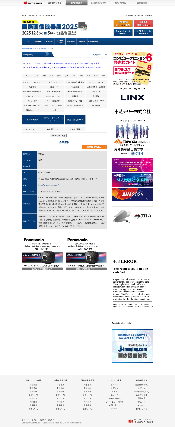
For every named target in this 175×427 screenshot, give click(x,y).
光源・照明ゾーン (75, 119)
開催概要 (38, 41)
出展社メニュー (143, 23)
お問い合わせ (128, 15)
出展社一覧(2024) (100, 55)
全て (27, 76)
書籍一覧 (114, 385)
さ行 (51, 76)
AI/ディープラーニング (32, 105)
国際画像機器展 (77, 2)
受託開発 (96, 96)
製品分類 (141, 402)
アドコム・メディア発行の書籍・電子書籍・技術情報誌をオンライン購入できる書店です (65, 63)
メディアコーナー (32, 129)
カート (114, 391)
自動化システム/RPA (96, 101)
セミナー (49, 41)
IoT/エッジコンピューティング (74, 105)
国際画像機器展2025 (29, 48)
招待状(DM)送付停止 (123, 32)
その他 (53, 110)
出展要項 (33, 405)
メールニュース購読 (114, 402)
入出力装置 (75, 87)
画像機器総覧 (142, 2)
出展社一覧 (71, 41)
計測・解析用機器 (53, 92)
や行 (88, 76)
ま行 (81, 76)
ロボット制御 (32, 101)
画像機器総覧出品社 (94, 147)
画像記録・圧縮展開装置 (32, 92)
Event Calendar (114, 398)
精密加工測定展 (60, 380)
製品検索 (141, 398)
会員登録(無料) (141, 385)
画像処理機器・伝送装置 (96, 87)
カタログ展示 (75, 129)
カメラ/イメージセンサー (32, 82)
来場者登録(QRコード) (123, 23)
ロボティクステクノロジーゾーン (53, 119)
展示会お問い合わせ (98, 2)
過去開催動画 (93, 41)
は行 (73, 76)
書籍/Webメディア (32, 110)
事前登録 (33, 388)
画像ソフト (96, 92)
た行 (59, 76)
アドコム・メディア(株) (33, 2)
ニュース (114, 395)
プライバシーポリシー (30, 420)
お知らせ (141, 405)
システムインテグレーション (54, 96)
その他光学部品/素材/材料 (74, 82)
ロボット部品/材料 (53, 101)
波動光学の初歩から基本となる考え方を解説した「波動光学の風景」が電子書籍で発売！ (65, 67)
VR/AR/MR (96, 105)
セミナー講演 (32, 119)
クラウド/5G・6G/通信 (53, 105)
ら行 (95, 76)
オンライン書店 (120, 2)
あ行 (36, 76)
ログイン (114, 388)
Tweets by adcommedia (121, 323)
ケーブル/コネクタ (96, 82)
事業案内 (43, 420)
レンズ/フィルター (53, 82)
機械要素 (75, 96)
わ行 (103, 76)
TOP (27, 41)
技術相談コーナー (60, 41)
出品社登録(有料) (141, 391)
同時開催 (82, 41)
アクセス (33, 398)
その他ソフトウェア (32, 96)
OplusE (114, 409)
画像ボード (53, 87)
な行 (66, 76)
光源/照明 (32, 87)
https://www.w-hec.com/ (48, 185)
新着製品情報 (141, 395)
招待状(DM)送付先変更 (143, 32)
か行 (44, 76)
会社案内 (51, 420)
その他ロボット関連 (75, 101)
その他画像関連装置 (75, 92)
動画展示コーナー (53, 129)
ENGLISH (148, 15)
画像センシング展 (55, 2)
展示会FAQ (139, 15)
